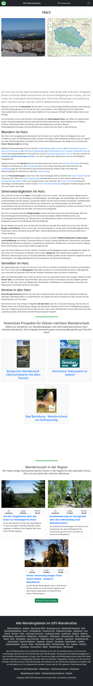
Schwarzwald (13, 641)
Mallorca (84, 633)
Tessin (31, 644)
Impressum (74, 669)
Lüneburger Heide (52, 633)
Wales (45, 646)
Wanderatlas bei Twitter (30, 673)
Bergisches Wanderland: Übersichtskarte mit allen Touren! (23, 374)
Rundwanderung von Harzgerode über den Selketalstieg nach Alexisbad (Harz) (68, 519)
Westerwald (68, 646)
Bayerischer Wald (38, 628)
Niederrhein (32, 636)
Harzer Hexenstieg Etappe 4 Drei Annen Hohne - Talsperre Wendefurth (44, 579)
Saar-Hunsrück (33, 639)
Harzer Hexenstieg (79, 176)
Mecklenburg (7, 636)
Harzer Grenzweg (68, 181)
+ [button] (50, 21)
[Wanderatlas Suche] (64, 3)
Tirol (67, 644)
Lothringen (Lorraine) (34, 633)
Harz (86, 631)
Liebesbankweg (44, 148)
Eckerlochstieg (44, 171)
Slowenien (40, 641)
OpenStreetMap (82, 55)
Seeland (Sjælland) (27, 641)
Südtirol (81, 641)
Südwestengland (13, 644)
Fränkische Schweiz (64, 631)
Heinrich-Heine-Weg (70, 163)
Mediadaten (44, 669)
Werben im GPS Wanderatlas (26, 669)
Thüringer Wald (58, 644)
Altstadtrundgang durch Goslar (59, 153)
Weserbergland (55, 646)
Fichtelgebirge (35, 631)
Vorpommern (35, 646)
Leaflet (68, 55)
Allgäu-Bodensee (14, 628)
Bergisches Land (53, 628)
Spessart (49, 641)
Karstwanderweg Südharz (12, 181)
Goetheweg (6, 168)
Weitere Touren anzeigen (46, 600)
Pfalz (77, 636)
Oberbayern (43, 636)
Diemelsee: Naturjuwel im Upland (69, 372)
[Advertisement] (46, 74)
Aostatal (26, 628)
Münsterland (20, 636)
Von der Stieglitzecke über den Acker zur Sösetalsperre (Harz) (20, 518)
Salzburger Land (47, 639)
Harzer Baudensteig (31, 178)
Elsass (25, 631)
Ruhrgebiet (20, 639)
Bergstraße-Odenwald (71, 628)
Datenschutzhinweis (59, 669)
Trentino (82, 644)
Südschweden (70, 641)
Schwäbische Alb (81, 639)
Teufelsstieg (32, 166)
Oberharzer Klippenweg (34, 151)
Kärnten (15, 633)
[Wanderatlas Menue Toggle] (89, 3)
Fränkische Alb (48, 631)
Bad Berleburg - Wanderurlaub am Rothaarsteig (46, 418)
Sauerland (69, 639)
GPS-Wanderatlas (32, 3)
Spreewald (59, 641)
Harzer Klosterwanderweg (49, 183)
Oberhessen (55, 636)
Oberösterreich (67, 636)
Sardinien (59, 639)
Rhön (12, 639)
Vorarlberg (24, 646)
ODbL (89, 55)
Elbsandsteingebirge (12, 631)
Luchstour (59, 148)
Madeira (75, 633)
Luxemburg (66, 633)
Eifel (83, 628)
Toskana (74, 644)
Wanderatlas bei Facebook (53, 673)
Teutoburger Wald (42, 644)
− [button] (50, 24)
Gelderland (77, 631)
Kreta (22, 633)
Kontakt (69, 673)
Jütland (7, 633)
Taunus (24, 644)
